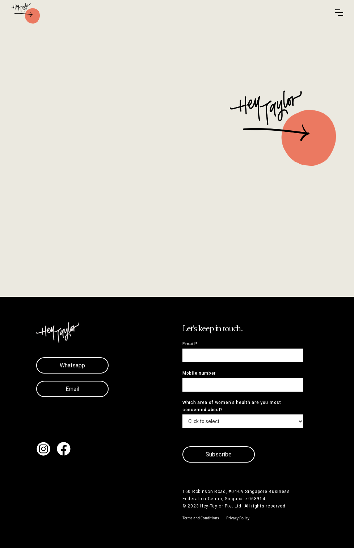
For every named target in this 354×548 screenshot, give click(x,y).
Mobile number (199, 373)
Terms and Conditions (200, 517)
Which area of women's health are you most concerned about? (231, 406)
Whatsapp (72, 365)
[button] (339, 12)
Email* (189, 343)
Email (73, 388)
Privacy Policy (237, 517)
